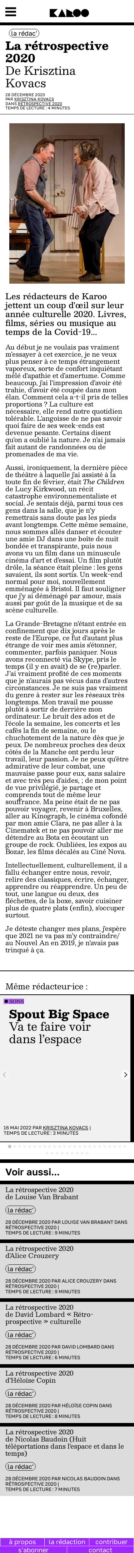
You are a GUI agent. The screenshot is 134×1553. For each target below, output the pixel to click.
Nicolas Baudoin (84, 1478)
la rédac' (24, 33)
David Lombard (81, 1347)
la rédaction (67, 1542)
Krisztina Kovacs (34, 99)
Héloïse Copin (80, 1405)
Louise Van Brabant (87, 1222)
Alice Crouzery (82, 1281)
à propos (22, 1542)
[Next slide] (125, 1075)
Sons (16, 1001)
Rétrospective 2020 (40, 103)
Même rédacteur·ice (44, 986)
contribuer (111, 1542)
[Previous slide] (5, 1075)
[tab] (9, 1146)
